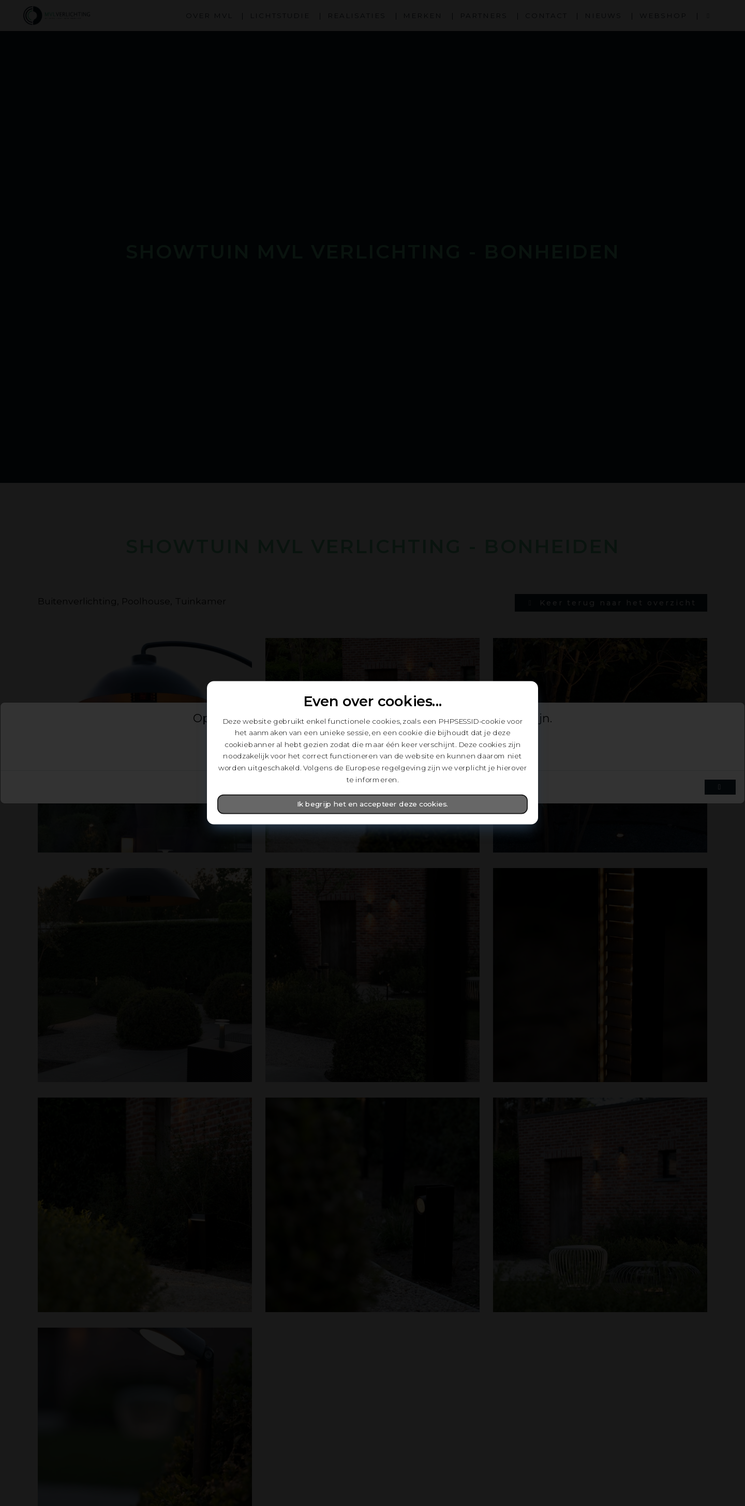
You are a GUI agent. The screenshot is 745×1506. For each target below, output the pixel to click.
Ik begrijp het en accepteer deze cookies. (373, 804)
